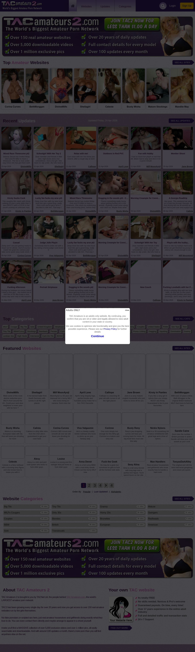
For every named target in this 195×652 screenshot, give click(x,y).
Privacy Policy (110, 329)
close (127, 310)
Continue (97, 336)
